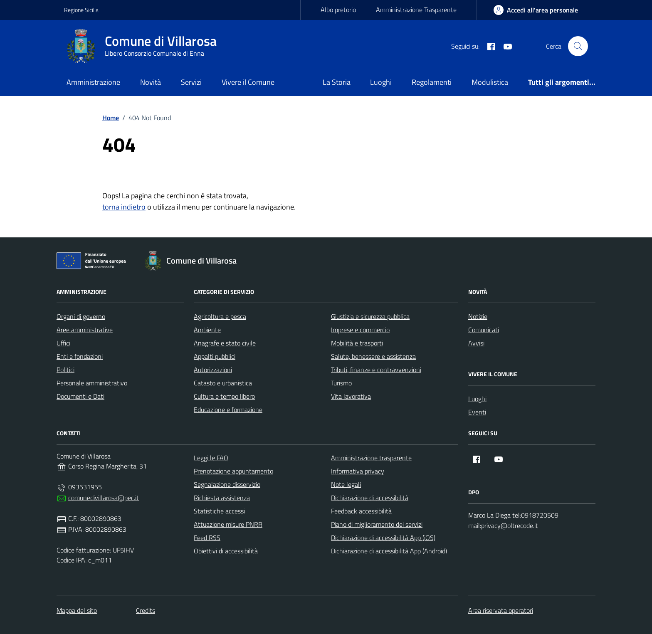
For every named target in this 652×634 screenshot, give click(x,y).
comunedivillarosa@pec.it (103, 498)
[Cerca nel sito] (578, 46)
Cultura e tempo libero (224, 396)
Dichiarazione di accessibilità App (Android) (389, 551)
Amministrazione (93, 82)
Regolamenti (432, 82)
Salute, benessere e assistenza (373, 356)
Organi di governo (81, 316)
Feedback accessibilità (361, 511)
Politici (65, 370)
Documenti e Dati (80, 396)
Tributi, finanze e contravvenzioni (376, 370)
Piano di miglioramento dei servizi (376, 524)
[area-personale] (536, 10)
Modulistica (490, 82)
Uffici (63, 343)
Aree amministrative (85, 330)
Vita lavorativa (351, 396)
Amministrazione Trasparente (416, 10)
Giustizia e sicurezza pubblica (370, 316)
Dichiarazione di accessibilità (369, 498)
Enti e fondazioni (80, 356)
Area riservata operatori (500, 610)
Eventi (477, 412)
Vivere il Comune (248, 82)
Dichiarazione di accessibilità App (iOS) (383, 538)
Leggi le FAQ (211, 458)
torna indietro (124, 206)
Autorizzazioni (213, 370)
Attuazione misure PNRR (228, 524)
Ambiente (207, 330)
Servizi (191, 82)
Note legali (346, 484)
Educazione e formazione (228, 409)
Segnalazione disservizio (227, 484)
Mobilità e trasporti (357, 343)
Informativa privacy (357, 471)
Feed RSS (207, 538)
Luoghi (381, 82)
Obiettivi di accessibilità (226, 551)
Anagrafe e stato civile (225, 343)
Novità (150, 82)
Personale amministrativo (92, 383)
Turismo (341, 383)
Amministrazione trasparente (371, 458)
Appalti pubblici (214, 356)
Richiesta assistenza (222, 498)
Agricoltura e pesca (220, 316)
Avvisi (476, 343)
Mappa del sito (77, 610)
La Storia (337, 82)
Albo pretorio (338, 10)
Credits (145, 610)
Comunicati (483, 330)
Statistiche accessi (219, 511)
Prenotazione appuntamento (233, 471)
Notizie (477, 316)
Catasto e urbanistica (223, 383)
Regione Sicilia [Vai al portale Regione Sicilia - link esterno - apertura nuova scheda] (81, 9)
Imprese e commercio (360, 330)
